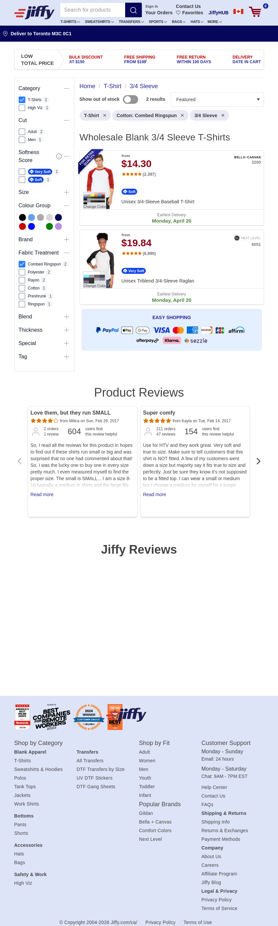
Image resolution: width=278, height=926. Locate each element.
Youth (145, 778)
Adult (144, 752)
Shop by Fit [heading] (154, 743)
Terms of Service (219, 908)
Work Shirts (26, 804)
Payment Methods (220, 839)
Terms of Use (197, 922)
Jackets (22, 795)
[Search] (133, 10)
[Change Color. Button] (94, 200)
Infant (145, 795)
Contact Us (188, 6)
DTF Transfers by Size (101, 769)
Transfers (131, 22)
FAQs (207, 804)
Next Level (150, 839)
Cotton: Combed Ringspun (150, 115)
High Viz (23, 883)
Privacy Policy (216, 899)
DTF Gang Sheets (96, 786)
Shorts (21, 833)
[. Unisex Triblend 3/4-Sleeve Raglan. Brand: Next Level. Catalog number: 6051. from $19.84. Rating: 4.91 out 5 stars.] (172, 267)
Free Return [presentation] (194, 59)
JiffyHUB (219, 12)
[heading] (169, 227)
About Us (211, 856)
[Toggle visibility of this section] (66, 88)
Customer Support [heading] (226, 743)
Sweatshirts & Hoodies (38, 769)
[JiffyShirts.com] (34, 12)
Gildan (146, 813)
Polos (20, 778)
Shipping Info (215, 822)
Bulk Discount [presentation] (86, 59)
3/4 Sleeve (209, 115)
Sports (158, 22)
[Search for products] (92, 10)
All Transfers (90, 760)
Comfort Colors (155, 830)
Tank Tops (25, 786)
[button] (70, 21)
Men (143, 769)
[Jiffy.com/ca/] (137, 714)
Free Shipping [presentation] (139, 59)
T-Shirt (95, 115)
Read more (42, 494)
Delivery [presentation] (247, 59)
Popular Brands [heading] (160, 804)
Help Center (214, 787)
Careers (210, 865)
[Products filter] (217, 99)
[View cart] (255, 12)
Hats (196, 22)
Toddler (147, 786)
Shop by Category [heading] (38, 743)
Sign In (151, 6)
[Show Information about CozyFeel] (59, 156)
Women (147, 760)
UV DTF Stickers (95, 778)
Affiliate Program (219, 873)
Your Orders (159, 12)
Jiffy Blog (211, 882)
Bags (178, 22)
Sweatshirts (99, 22)
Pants (20, 824)
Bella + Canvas (155, 822)
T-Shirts (70, 22)
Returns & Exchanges (224, 830)
